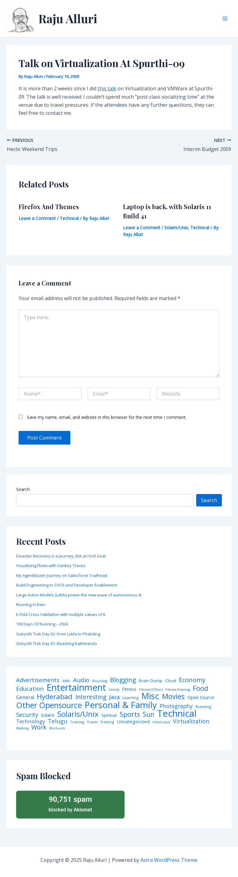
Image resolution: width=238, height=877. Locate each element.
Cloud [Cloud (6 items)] (170, 681)
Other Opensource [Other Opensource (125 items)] (49, 705)
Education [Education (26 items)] (30, 689)
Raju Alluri (67, 18)
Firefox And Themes (49, 206)
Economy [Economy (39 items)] (192, 680)
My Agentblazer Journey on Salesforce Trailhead (61, 575)
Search (23, 489)
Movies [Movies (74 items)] (173, 696)
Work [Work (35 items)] (38, 727)
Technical (69, 218)
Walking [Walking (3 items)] (22, 728)
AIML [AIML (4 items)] (66, 681)
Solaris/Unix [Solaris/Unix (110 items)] (78, 714)
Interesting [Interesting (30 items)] (90, 697)
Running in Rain (30, 604)
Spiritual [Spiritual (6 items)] (109, 715)
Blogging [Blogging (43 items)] (123, 680)
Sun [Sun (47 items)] (148, 714)
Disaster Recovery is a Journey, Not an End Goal (61, 556)
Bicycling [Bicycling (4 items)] (99, 681)
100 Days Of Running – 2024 (42, 624)
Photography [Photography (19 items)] (176, 706)
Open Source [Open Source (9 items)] (200, 697)
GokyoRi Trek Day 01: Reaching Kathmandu (56, 643)
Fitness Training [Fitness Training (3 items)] (177, 689)
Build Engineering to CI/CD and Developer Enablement (66, 585)
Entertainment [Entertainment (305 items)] (76, 687)
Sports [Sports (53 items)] (130, 714)
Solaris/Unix (176, 227)
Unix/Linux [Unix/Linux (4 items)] (161, 722)
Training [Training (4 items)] (77, 722)
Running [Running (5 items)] (203, 707)
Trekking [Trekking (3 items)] (107, 722)
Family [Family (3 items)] (114, 689)
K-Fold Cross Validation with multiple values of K (61, 614)
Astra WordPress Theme (168, 860)
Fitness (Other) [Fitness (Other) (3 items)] (151, 689)
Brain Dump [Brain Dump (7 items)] (150, 681)
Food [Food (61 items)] (200, 688)
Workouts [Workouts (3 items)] (57, 728)
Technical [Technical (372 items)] (176, 713)
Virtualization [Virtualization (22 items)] (191, 721)
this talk (107, 88)
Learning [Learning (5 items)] (130, 698)
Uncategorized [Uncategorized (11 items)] (133, 721)
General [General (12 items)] (25, 697)
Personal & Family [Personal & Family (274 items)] (121, 704)
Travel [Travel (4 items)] (92, 722)
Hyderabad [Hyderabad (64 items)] (55, 696)
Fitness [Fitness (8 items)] (129, 689)
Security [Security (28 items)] (27, 715)
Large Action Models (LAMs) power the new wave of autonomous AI (79, 595)
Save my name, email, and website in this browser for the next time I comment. (107, 417)
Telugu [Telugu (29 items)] (57, 721)
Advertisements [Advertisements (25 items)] (38, 680)
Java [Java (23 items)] (114, 697)
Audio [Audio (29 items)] (81, 680)
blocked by (70, 803)
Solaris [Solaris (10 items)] (48, 715)
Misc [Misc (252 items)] (150, 696)
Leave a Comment (37, 218)
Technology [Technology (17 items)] (30, 721)
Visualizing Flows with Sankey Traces (50, 565)
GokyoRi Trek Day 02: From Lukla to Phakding (58, 634)
